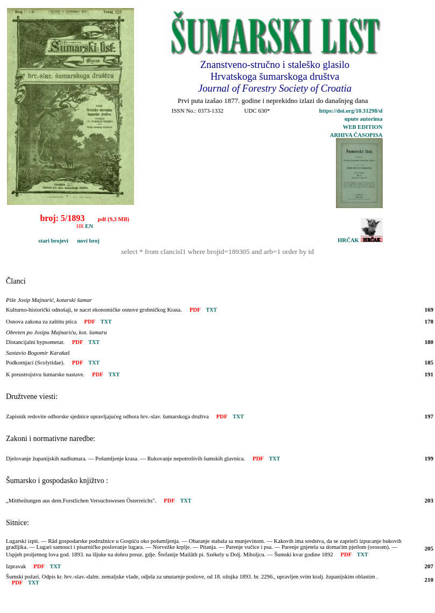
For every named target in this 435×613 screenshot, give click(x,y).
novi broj (85, 241)
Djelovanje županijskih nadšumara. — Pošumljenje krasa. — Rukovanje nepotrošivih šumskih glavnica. (125, 459)
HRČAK (360, 240)
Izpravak (16, 566)
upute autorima (364, 119)
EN (89, 226)
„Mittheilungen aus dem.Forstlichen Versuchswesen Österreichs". (81, 501)
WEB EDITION (363, 127)
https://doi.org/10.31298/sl (351, 111)
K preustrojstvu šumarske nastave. (45, 374)
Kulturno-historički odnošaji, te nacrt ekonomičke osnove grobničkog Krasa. (94, 310)
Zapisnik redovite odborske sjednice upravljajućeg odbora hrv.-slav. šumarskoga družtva (107, 416)
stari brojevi (39, 241)
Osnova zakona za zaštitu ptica (41, 322)
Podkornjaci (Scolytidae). (35, 363)
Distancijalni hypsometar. (35, 342)
